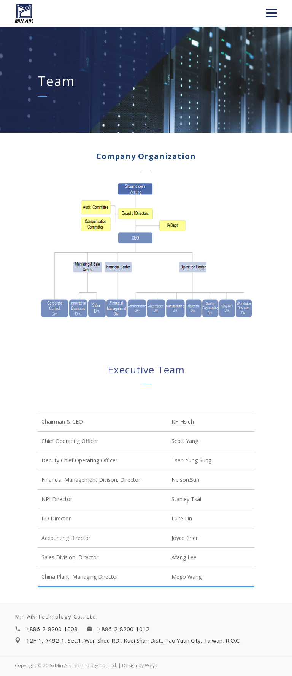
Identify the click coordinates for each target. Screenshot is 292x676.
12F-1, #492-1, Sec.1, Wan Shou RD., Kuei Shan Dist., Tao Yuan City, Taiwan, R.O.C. (133, 640)
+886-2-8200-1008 (52, 629)
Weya (151, 665)
